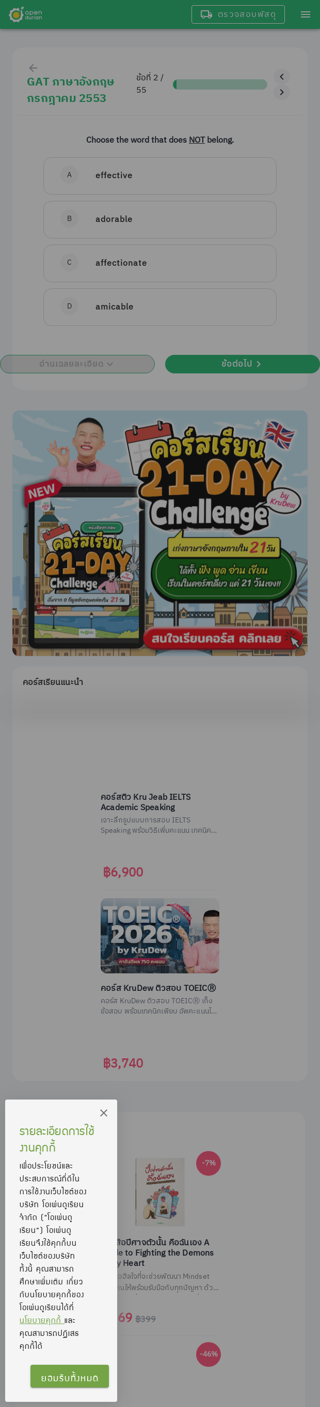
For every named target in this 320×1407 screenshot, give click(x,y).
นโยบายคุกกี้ (42, 1320)
